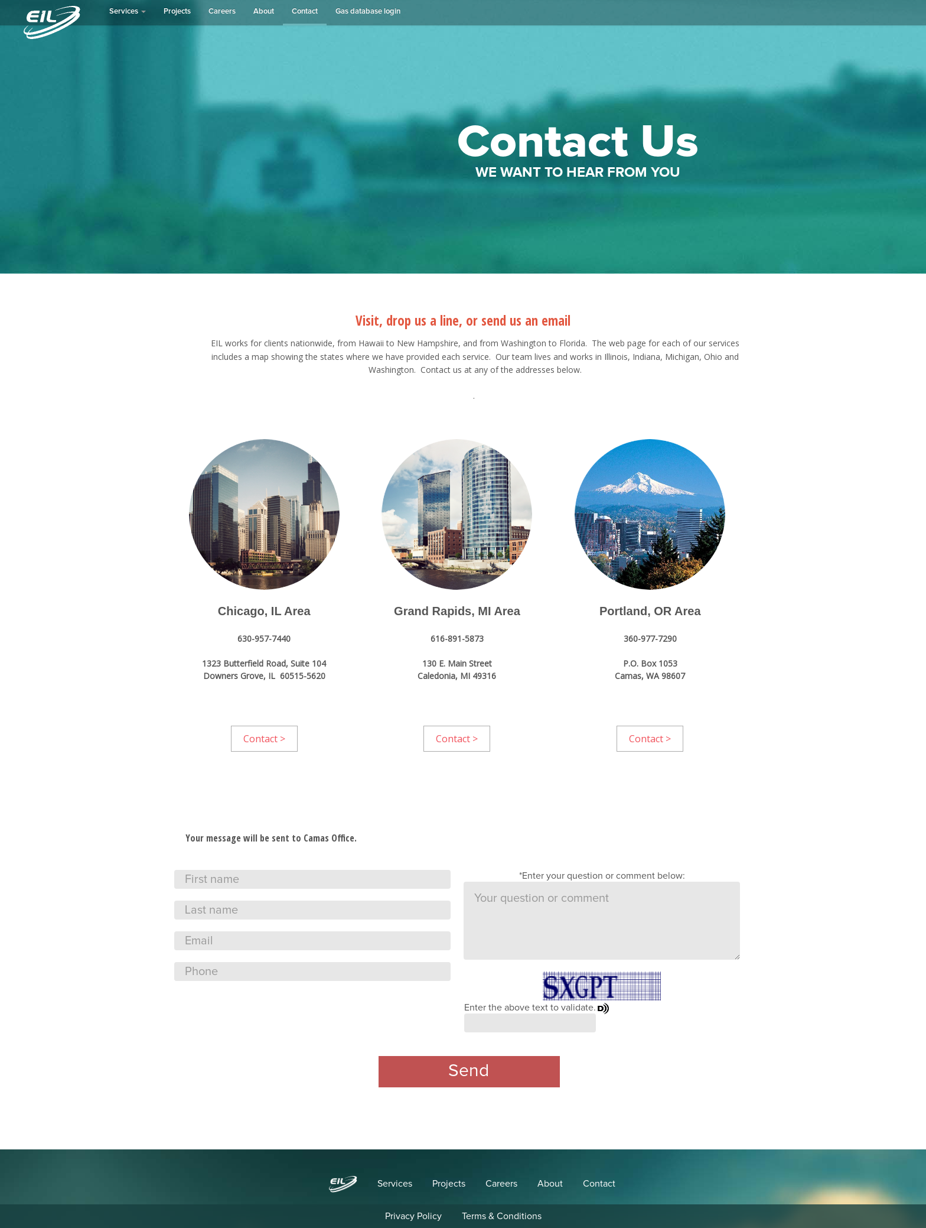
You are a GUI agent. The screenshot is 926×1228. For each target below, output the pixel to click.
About (263, 11)
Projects (177, 11)
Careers (222, 11)
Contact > (264, 738)
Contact (305, 11)
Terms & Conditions (502, 1216)
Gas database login (367, 11)
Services (127, 11)
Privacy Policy (413, 1216)
